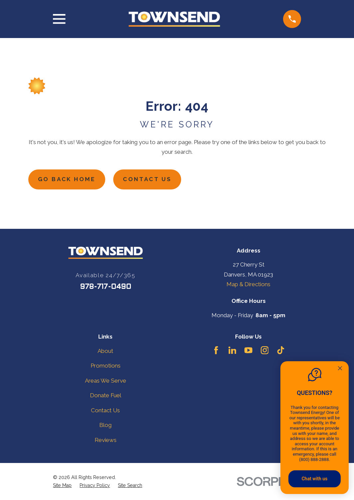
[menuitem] (62, 485)
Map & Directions (248, 284)
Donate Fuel (105, 395)
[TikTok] (281, 350)
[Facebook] (216, 350)
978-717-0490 (105, 287)
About (105, 351)
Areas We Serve (105, 380)
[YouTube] (248, 350)
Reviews (106, 440)
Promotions (106, 365)
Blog (105, 425)
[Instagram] (265, 350)
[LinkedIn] (232, 350)
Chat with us (315, 478)
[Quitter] (340, 369)
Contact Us (147, 179)
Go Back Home (67, 179)
